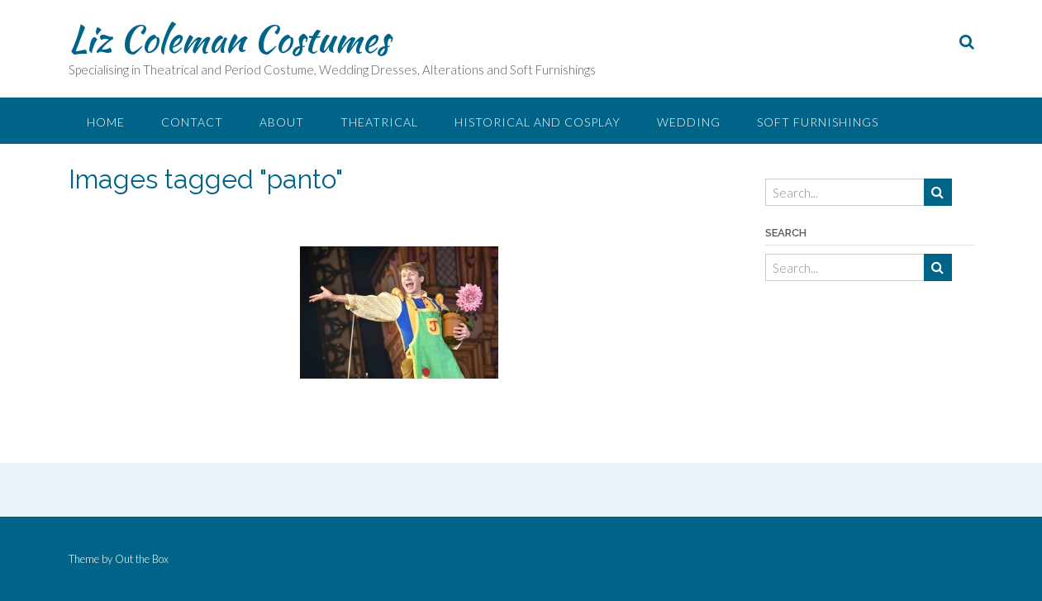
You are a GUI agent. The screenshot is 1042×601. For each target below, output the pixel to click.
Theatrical (379, 122)
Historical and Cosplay (537, 122)
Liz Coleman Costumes (229, 38)
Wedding (689, 122)
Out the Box (142, 558)
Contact (192, 122)
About (281, 122)
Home (106, 122)
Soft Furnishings (817, 122)
